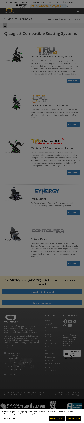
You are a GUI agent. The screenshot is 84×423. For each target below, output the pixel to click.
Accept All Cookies (56, 418)
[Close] (80, 412)
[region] (42, 416)
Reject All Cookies (73, 418)
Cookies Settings (9, 418)
